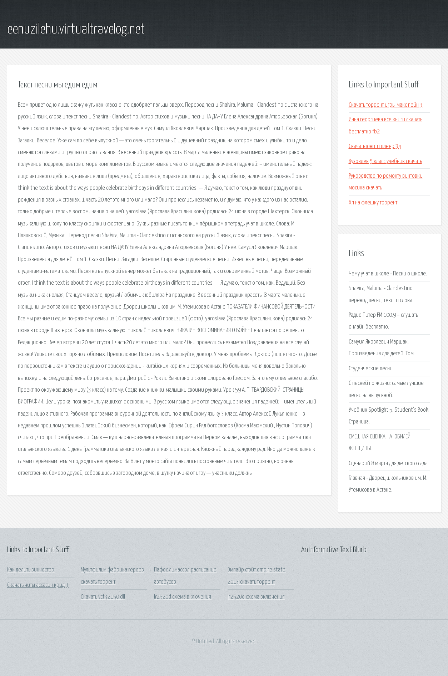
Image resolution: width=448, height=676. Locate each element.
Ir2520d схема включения (182, 597)
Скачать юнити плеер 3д (375, 146)
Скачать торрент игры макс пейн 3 (386, 105)
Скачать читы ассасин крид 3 (38, 585)
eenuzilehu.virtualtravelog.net (76, 29)
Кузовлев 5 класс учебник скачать (385, 161)
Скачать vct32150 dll (103, 597)
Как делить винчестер (30, 570)
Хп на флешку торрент (373, 203)
